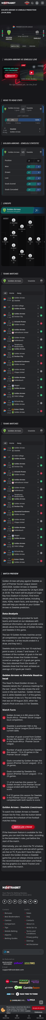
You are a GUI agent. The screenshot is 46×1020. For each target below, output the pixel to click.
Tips (6, 927)
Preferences (38, 1012)
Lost (6, 178)
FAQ (28, 916)
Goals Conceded (11, 189)
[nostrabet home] (11, 887)
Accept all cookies (38, 1008)
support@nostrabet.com (13, 969)
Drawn (7, 172)
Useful (29, 1017)
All (5, 293)
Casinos (8, 920)
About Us (30, 924)
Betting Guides (11, 938)
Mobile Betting (11, 931)
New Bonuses (40, 1017)
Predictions (6, 1017)
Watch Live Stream (23, 827)
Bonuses (8, 913)
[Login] (37, 3)
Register (11, 76)
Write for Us (31, 927)
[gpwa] (24, 981)
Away (19, 293)
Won (7, 166)
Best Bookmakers (12, 916)
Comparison (10, 924)
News (28, 913)
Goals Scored (10, 184)
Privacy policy (32, 937)
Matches (17, 1017)
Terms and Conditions (31, 932)
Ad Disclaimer (32, 944)
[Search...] (32, 3)
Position (8, 160)
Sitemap (30, 941)
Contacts (30, 920)
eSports (8, 935)
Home (11, 293)
